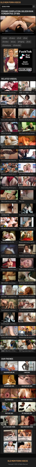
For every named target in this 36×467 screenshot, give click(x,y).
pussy (14, 41)
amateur (6, 41)
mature (13, 38)
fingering (22, 41)
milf (20, 38)
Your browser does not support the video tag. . (18, 26)
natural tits (17, 45)
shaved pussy (7, 45)
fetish (5, 38)
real (26, 38)
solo (29, 41)
